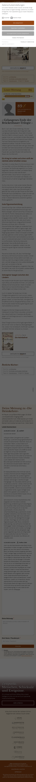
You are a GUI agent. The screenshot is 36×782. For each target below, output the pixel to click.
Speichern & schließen (18, 28)
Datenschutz (30, 42)
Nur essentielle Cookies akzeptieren (18, 33)
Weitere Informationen (18, 38)
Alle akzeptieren (18, 23)
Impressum (24, 42)
